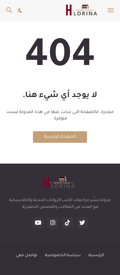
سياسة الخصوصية (63, 255)
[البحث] (8, 10)
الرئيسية (96, 255)
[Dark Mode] (20, 10)
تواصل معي (26, 255)
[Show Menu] (111, 10)
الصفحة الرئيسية (60, 136)
